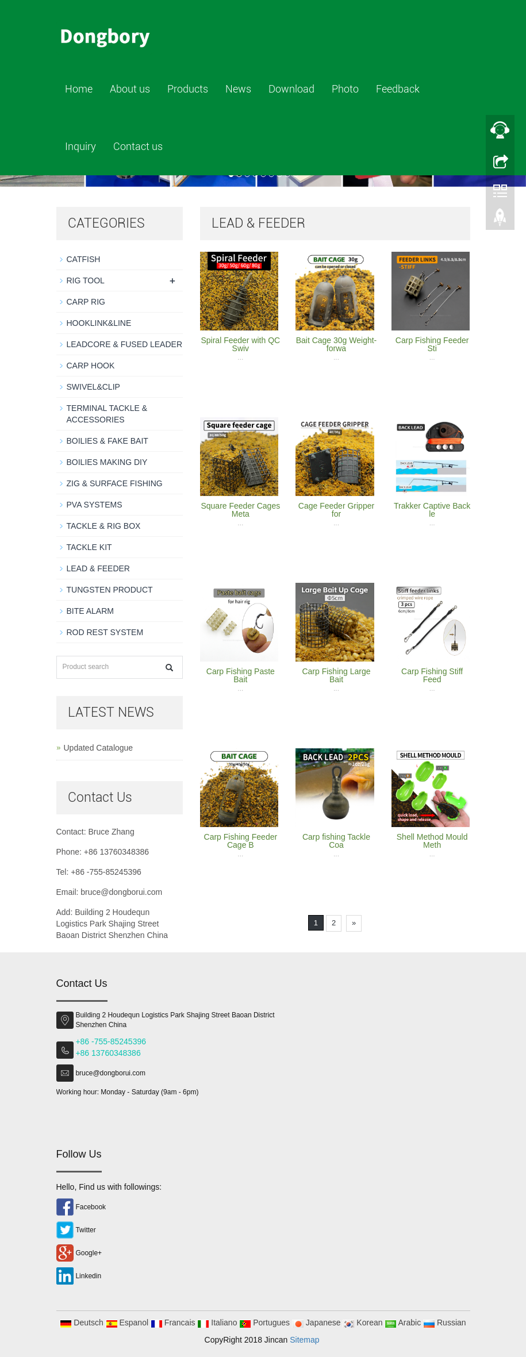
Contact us (138, 146)
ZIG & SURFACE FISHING (115, 483)
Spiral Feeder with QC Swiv (240, 344)
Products (187, 89)
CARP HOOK (91, 365)
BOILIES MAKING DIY (107, 462)
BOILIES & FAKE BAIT (107, 440)
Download (291, 89)
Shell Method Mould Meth (432, 840)
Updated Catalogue (98, 747)
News (238, 89)
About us (130, 89)
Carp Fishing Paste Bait (240, 675)
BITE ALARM (90, 611)
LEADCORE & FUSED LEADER (125, 344)
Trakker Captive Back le (432, 509)
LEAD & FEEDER (98, 568)
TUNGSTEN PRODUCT (110, 589)
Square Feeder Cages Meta (240, 509)
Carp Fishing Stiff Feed (432, 675)
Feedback (398, 89)
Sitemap (304, 1339)
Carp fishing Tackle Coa (336, 840)
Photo (345, 89)
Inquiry (80, 146)
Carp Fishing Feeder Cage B (241, 840)
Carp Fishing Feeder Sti (432, 344)
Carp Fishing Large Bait (336, 675)
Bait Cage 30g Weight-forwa (336, 344)
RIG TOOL (86, 280)
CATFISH (84, 259)
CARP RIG (86, 301)
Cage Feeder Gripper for (336, 509)
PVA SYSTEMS (94, 504)
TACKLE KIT (89, 547)
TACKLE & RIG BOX (104, 526)
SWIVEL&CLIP (93, 386)
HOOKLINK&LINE (99, 323)
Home (79, 89)
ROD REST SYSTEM (105, 632)
